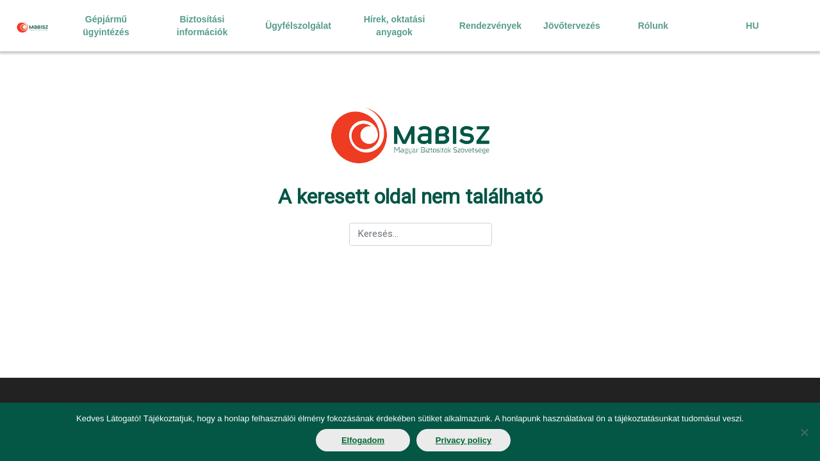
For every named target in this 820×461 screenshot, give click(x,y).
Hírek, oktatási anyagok (394, 25)
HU (752, 25)
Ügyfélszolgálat (298, 25)
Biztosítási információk (202, 25)
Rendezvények (490, 25)
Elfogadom (362, 440)
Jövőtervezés (571, 25)
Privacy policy (463, 440)
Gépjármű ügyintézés (106, 25)
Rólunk (653, 25)
